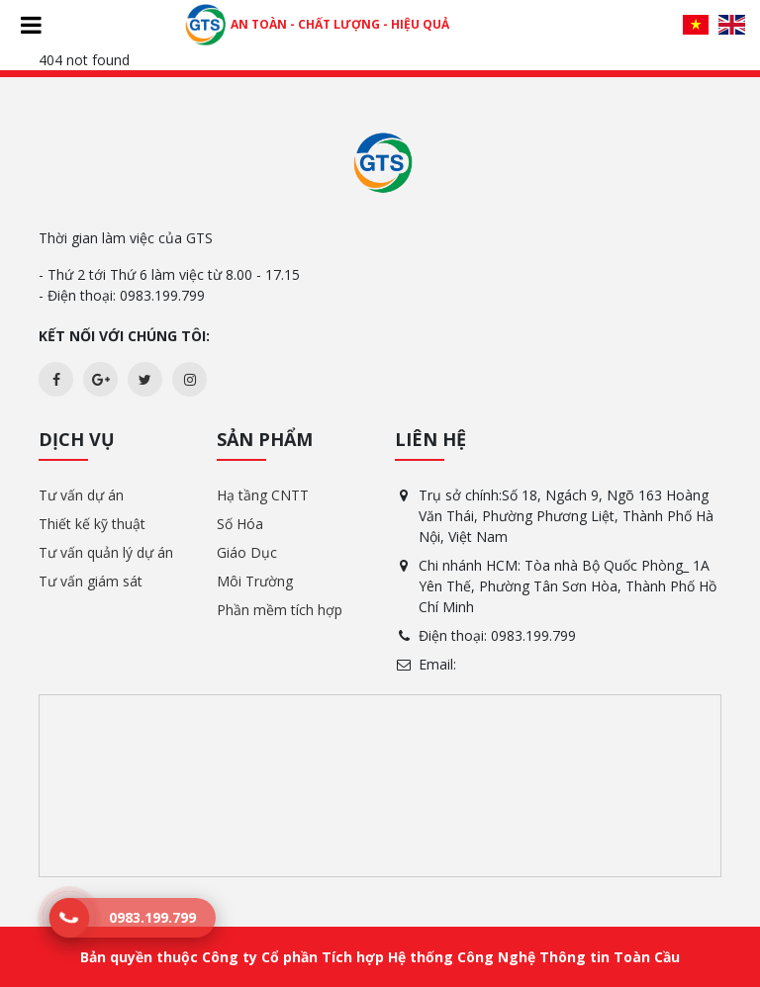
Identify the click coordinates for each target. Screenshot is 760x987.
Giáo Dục (247, 552)
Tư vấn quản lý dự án (106, 552)
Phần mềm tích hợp (279, 609)
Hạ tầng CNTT (263, 495)
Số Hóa (240, 523)
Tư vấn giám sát (90, 581)
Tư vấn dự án (81, 495)
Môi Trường (255, 581)
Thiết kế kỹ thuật (92, 523)
